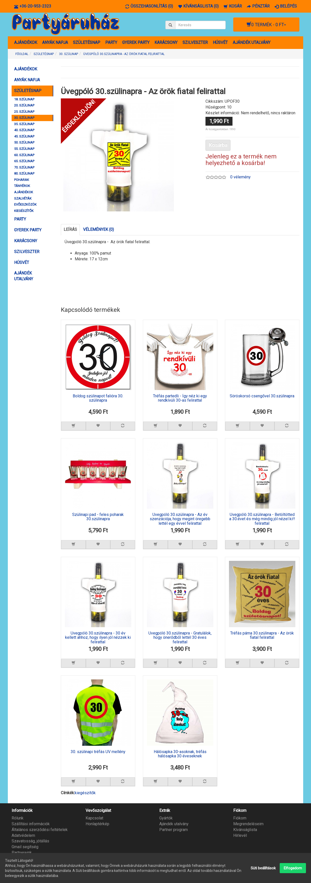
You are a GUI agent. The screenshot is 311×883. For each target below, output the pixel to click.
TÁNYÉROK (22, 186)
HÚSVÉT (220, 42)
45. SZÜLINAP (24, 136)
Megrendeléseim (248, 823)
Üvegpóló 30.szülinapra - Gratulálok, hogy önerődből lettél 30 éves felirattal (180, 637)
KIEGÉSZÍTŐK (24, 211)
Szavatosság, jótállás (30, 841)
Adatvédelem (23, 835)
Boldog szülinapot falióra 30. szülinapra (98, 398)
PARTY (111, 42)
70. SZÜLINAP (24, 167)
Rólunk (17, 818)
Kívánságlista (245, 829)
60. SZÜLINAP (24, 155)
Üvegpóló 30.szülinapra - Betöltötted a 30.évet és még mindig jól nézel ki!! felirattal (262, 519)
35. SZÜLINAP (24, 124)
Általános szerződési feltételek (40, 829)
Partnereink (22, 852)
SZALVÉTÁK (23, 198)
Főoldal (21, 54)
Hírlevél (240, 835)
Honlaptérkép (97, 823)
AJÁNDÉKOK (25, 42)
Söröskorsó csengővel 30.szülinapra (262, 396)
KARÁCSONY (165, 42)
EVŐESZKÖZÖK (25, 204)
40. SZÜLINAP (24, 130)
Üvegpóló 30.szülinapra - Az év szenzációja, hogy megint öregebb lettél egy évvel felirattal (180, 519)
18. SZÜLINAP (24, 99)
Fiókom (239, 818)
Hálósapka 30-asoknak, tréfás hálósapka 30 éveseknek (180, 754)
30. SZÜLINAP (24, 118)
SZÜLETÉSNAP (86, 42)
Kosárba (218, 145)
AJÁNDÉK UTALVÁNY (251, 42)
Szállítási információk (31, 823)
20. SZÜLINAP (24, 105)
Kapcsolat (94, 818)
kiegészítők (85, 792)
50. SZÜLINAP (24, 142)
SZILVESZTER (195, 42)
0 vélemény (240, 177)
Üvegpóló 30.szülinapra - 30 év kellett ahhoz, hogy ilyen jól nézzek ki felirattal (98, 637)
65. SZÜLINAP (24, 161)
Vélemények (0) (98, 229)
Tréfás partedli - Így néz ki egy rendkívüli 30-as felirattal (180, 398)
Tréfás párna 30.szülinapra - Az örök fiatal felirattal (262, 635)
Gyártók (166, 818)
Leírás (70, 229)
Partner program (173, 829)
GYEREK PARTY (135, 42)
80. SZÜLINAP (24, 173)
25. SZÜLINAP (24, 112)
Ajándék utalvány (174, 823)
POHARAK (21, 180)
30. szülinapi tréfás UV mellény (98, 752)
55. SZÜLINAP (24, 149)
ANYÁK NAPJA (55, 42)
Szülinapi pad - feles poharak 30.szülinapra (98, 516)
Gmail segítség (25, 846)
